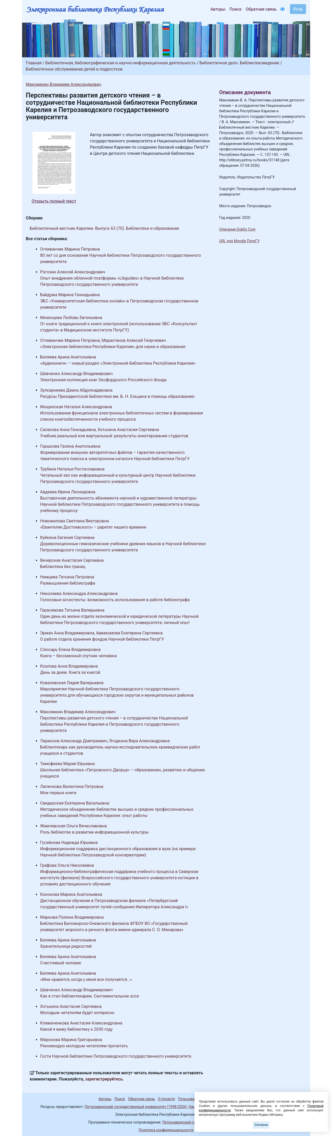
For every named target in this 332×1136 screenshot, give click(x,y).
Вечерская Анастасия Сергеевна (72, 560)
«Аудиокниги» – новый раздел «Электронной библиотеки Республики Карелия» (118, 363)
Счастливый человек (60, 962)
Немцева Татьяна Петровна (67, 576)
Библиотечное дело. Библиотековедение (239, 62)
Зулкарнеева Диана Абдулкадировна (76, 390)
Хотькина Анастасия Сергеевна (128, 429)
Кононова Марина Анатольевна (71, 894)
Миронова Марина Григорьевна (71, 1039)
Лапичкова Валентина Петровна (72, 786)
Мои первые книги (58, 792)
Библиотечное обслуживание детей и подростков (74, 69)
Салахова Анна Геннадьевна (68, 429)
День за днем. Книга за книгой (70, 672)
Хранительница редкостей (66, 946)
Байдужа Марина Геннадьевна (70, 294)
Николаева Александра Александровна (79, 593)
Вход (298, 8)
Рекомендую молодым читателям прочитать (84, 1045)
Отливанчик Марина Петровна (70, 249)
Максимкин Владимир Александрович (63, 84)
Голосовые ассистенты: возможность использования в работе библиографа (115, 599)
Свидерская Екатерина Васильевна (74, 803)
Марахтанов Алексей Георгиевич (133, 340)
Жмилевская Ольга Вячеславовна (73, 825)
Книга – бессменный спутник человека (78, 655)
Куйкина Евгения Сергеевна (67, 537)
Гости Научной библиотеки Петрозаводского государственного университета (115, 1056)
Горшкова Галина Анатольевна (70, 446)
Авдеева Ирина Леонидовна (68, 491)
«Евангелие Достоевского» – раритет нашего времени (93, 527)
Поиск (235, 9)
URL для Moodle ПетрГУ (239, 241)
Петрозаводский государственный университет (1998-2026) (136, 1107)
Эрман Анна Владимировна (67, 633)
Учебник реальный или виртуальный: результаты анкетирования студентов (114, 435)
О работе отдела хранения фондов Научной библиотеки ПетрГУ (102, 639)
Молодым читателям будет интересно (77, 1012)
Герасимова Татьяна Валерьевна (72, 610)
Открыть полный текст (54, 201)
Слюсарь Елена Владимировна (70, 649)
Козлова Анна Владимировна (69, 666)
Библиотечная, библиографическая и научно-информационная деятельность (120, 62)
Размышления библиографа (67, 583)
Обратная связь (261, 9)
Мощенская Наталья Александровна (76, 406)
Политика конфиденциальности (166, 1130)
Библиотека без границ (62, 566)
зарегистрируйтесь (104, 1079)
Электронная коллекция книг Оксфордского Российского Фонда (103, 379)
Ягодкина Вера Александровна (139, 740)
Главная (34, 62)
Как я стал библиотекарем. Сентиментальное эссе (89, 996)
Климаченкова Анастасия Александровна (81, 1023)
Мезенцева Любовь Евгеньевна (71, 317)
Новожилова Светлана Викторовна (74, 520)
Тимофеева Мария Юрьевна (67, 763)
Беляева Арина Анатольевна (68, 357)
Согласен (261, 1125)
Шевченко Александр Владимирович (76, 373)
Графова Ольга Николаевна (67, 865)
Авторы (218, 9)
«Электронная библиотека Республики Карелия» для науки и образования (112, 346)
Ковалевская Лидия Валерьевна (72, 682)
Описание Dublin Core (237, 229)
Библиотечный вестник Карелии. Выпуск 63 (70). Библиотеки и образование (104, 228)
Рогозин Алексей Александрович (72, 271)
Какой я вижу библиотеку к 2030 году (76, 1029)
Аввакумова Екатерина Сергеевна (129, 633)
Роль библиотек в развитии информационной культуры (94, 832)
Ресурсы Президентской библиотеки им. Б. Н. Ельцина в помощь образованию (117, 396)
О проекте (166, 1099)
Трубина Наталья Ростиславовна (72, 469)
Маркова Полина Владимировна (72, 917)
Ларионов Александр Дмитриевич (73, 740)
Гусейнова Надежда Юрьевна (69, 842)
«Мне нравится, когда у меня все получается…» (86, 979)
